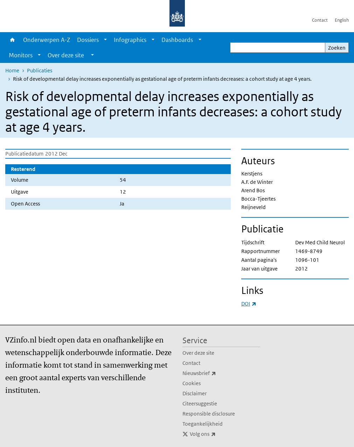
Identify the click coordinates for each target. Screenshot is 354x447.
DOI (248, 303)
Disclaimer (194, 393)
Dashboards (177, 40)
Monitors (21, 55)
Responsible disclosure (208, 413)
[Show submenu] (105, 40)
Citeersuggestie (199, 403)
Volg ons (218, 434)
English (342, 20)
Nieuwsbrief (214, 373)
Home (12, 40)
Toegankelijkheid (202, 423)
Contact (320, 20)
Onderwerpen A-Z (46, 40)
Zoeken (337, 47)
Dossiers (88, 40)
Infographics (130, 40)
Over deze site (198, 352)
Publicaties (39, 70)
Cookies (191, 383)
